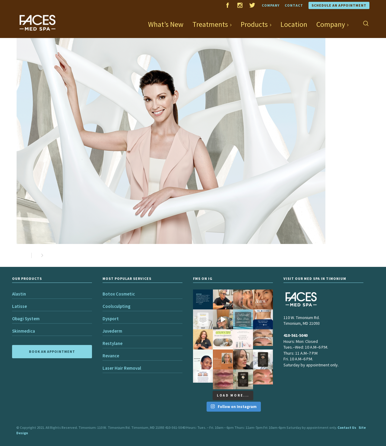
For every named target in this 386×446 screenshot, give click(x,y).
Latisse (19, 306)
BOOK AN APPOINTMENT (52, 351)
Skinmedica (23, 331)
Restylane (112, 343)
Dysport (111, 318)
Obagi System (26, 318)
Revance (111, 356)
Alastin (19, 294)
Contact (294, 5)
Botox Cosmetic (119, 294)
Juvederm (112, 331)
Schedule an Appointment (339, 5)
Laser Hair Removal (122, 368)
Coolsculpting (117, 306)
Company (271, 5)
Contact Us (346, 427)
